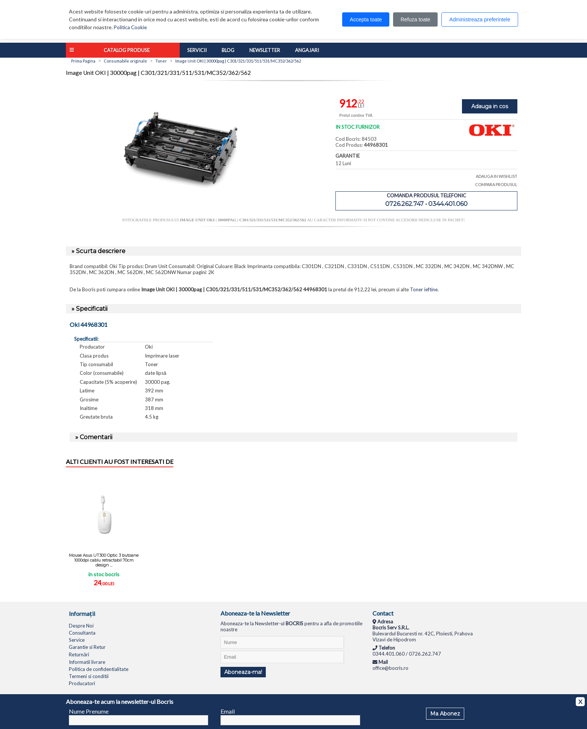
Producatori (82, 683)
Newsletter (264, 50)
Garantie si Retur (87, 647)
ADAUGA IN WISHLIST (496, 176)
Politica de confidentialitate (98, 669)
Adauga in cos (489, 106)
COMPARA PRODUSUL (496, 184)
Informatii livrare (87, 662)
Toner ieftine (424, 289)
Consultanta (82, 633)
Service (77, 640)
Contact (382, 613)
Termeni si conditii (89, 676)
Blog (228, 50)
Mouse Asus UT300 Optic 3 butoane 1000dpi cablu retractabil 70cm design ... (104, 560)
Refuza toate (415, 19)
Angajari (307, 50)
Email (227, 711)
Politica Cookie (130, 27)
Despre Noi (81, 626)
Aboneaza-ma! (243, 672)
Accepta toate (366, 19)
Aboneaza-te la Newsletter (255, 613)
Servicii (197, 50)
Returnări (79, 654)
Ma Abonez (445, 713)
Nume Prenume (89, 711)
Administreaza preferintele (479, 19)
